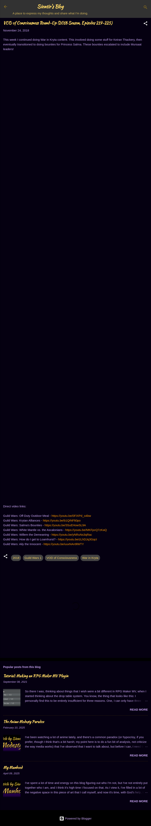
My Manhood (12, 767)
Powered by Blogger (75, 818)
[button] (145, 24)
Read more (139, 709)
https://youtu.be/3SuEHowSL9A (65, 525)
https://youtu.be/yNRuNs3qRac (72, 534)
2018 (16, 557)
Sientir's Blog (50, 6)
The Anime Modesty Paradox (23, 721)
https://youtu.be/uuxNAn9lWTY (63, 544)
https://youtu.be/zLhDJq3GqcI (77, 539)
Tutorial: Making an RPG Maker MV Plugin (35, 676)
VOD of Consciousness (62, 557)
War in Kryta (90, 557)
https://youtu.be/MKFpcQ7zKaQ (86, 530)
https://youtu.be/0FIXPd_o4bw (71, 515)
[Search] (145, 8)
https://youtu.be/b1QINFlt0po (62, 520)
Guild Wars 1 (33, 557)
